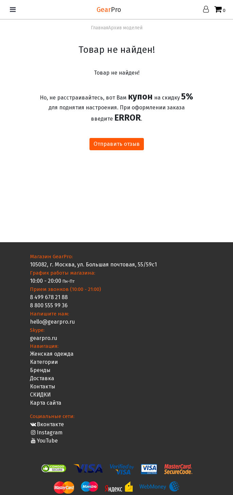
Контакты (42, 386)
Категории (44, 362)
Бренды (40, 370)
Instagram (46, 432)
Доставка (42, 378)
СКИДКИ (40, 394)
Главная (99, 28)
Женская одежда (51, 354)
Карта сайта (45, 403)
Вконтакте (47, 424)
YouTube (44, 440)
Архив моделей (125, 28)
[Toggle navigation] (12, 9)
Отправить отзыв (117, 144)
